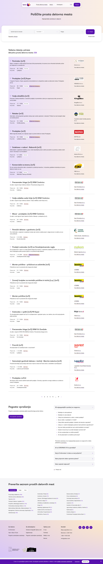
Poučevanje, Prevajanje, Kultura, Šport (75, 514)
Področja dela (13, 490)
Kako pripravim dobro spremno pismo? (66, 459)
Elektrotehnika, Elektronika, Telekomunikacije (18, 508)
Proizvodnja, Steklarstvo (13, 494)
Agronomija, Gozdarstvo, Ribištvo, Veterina (76, 507)
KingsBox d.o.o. (78, 102)
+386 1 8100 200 (65, 535)
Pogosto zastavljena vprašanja (16, 535)
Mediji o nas (47, 535)
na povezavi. (63, 442)
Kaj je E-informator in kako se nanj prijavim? (68, 453)
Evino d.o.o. (77, 65)
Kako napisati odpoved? (62, 464)
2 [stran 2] (44, 397)
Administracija (11, 512)
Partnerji (46, 532)
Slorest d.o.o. (77, 350)
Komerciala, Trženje (42, 494)
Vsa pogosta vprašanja (16, 416)
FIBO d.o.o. (77, 171)
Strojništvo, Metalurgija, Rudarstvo (16, 503)
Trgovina (10, 499)
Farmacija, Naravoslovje (72, 498)
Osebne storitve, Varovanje (44, 509)
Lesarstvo (69, 503)
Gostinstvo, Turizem (42, 496)
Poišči (90, 31)
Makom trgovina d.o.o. (80, 252)
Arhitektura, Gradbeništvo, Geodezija (46, 503)
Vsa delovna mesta (79, 67)
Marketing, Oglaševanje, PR (44, 507)
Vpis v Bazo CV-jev (13, 532)
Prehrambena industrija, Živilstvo (15, 506)
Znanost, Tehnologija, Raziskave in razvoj (47, 498)
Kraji (25, 490)
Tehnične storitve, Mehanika (14, 497)
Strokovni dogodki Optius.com (34, 530)
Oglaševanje (29, 532)
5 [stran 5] (52, 397)
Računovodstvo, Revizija (72, 494)
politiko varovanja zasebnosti (64, 561)
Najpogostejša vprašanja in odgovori (51, 19)
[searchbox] (71, 31)
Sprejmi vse (85, 561)
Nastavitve (77, 561)
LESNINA (76, 269)
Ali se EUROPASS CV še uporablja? (65, 448)
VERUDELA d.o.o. (78, 83)
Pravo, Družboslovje (71, 496)
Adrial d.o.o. (77, 315)
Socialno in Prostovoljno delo (73, 505)
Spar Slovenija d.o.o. (79, 187)
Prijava (77, 4)
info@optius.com (65, 538)
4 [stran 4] (50, 397)
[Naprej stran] (61, 397)
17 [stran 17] (58, 397)
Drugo (39, 505)
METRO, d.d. (77, 137)
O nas (45, 530)
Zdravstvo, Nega (41, 500)
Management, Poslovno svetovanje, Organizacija (19, 510)
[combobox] (47, 31)
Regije (20, 490)
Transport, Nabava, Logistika (15, 501)
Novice (45, 538)
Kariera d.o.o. (77, 385)
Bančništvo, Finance (42, 514)
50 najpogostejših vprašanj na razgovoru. (67, 407)
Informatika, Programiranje (44, 512)
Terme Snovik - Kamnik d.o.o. (81, 235)
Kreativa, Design (70, 512)
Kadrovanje (69, 509)
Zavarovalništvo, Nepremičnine (74, 500)
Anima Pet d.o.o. (78, 154)
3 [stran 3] (47, 397)
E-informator (11, 530)
